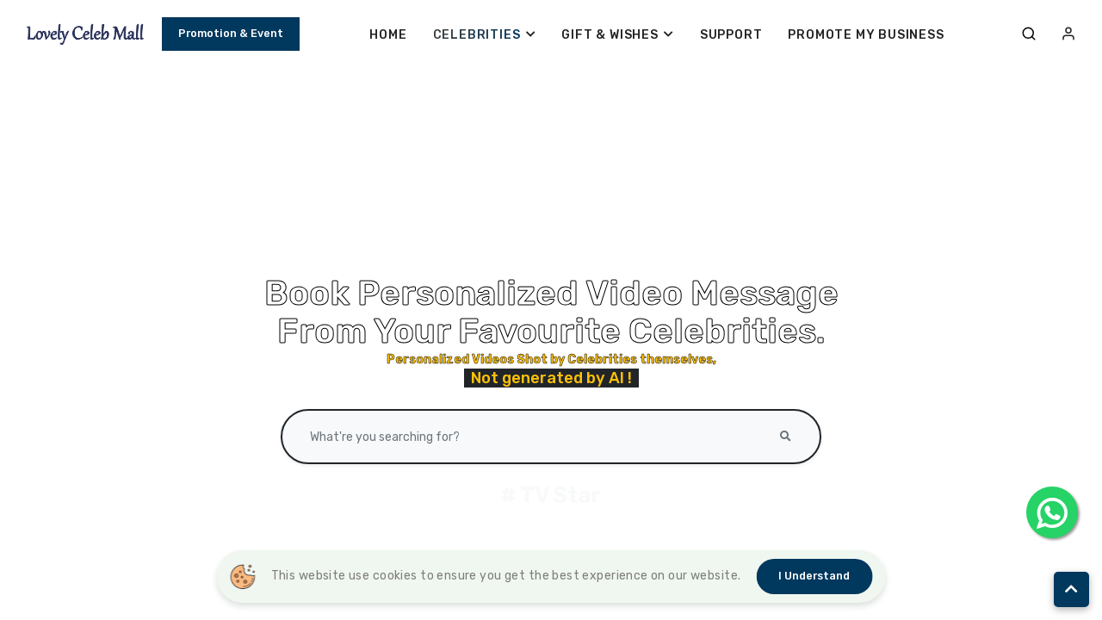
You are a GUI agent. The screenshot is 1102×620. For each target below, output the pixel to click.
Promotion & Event (230, 36)
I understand (814, 575)
